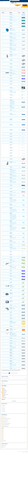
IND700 (10, 302)
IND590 (10, 298)
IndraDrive (11, 312)
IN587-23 (11, 279)
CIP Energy (4, 405)
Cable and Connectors (12, 322)
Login (26, 451)
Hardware (14, 308)
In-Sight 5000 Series (12, 353)
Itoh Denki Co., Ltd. (23, 147)
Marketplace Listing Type (4, 443)
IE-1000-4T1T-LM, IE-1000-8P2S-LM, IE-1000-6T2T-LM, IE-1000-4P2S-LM (13, 195)
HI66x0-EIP (11, 26)
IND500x (11, 290)
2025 (3, 431)
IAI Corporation (22, 136)
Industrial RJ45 (11, 330)
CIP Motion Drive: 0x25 (5, 421)
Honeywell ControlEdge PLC (13, 70)
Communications (4, 392)
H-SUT (10, 84)
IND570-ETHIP (11, 294)
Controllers (11, 308)
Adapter (4, 393)
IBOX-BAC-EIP (11, 159)
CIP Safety (4, 411)
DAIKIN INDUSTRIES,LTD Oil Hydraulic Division (23, 84)
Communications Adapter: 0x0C (6, 424)
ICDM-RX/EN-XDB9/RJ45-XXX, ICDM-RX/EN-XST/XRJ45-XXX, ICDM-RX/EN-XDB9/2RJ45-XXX (13, 176)
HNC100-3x (11, 67)
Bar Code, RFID (4, 391)
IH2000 (10, 252)
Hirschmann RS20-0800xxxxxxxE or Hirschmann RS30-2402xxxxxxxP (13, 42)
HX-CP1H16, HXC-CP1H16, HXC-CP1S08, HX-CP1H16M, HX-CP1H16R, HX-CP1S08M (13, 92)
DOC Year (3, 428)
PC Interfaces (4, 397)
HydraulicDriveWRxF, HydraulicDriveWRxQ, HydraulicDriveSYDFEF (12, 107)
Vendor (23, 12)
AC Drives (14, 162)
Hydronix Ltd (22, 110)
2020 (3, 439)
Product (10, 12)
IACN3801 (11, 134)
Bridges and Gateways (5, 394)
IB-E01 (10, 145)
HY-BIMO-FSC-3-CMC (12, 95)
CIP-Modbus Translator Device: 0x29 (6, 418)
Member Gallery (4, 445)
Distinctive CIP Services (4, 403)
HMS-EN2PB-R (11, 60)
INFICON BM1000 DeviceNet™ (13, 338)
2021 (3, 437)
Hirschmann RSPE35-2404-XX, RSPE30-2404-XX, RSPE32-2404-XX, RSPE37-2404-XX (13, 49)
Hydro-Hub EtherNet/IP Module (13, 110)
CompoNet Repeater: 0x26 (5, 426)
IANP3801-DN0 (11, 142)
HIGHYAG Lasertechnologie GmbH (23, 95)
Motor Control (11, 162)
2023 (3, 434)
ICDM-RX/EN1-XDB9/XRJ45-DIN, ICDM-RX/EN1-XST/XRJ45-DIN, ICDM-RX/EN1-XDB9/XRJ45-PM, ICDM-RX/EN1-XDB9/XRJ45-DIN (13, 171)
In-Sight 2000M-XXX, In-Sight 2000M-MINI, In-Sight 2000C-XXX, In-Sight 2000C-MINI (13, 347)
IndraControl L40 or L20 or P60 (13, 305)
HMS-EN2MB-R (11, 56)
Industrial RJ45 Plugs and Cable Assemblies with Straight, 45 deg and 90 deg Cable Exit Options (13, 335)
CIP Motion (4, 408)
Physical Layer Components (13, 329)
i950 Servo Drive (11, 130)
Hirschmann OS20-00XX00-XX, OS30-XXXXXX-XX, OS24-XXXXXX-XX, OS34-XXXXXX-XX (13, 38)
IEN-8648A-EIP (11, 245)
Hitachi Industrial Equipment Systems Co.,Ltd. (23, 92)
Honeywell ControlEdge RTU (13, 73)
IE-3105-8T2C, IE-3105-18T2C (13, 205)
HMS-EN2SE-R (11, 64)
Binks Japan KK (23, 254)
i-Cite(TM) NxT (11, 185)
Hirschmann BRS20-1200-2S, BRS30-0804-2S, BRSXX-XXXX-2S (13, 35)
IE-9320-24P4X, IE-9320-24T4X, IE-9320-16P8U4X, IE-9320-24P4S (13, 238)
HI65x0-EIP (11, 23)
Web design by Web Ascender (24, 452)
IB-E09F (11, 153)
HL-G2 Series (11, 52)
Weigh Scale (11, 293)
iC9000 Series (11, 167)
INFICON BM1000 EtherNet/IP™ (13, 341)
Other (4, 396)
